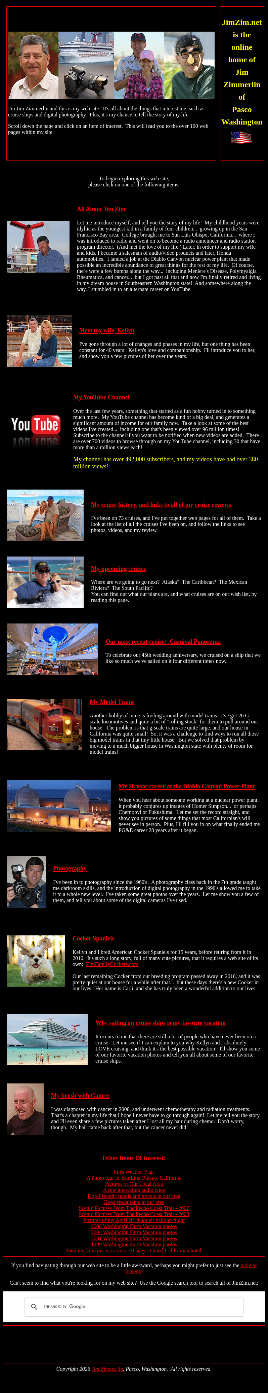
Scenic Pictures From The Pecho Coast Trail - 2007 (134, 1208)
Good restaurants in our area (133, 1202)
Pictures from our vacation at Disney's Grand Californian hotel (134, 1250)
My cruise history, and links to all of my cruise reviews (161, 504)
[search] (133, 1307)
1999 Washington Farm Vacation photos (134, 1244)
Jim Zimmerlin (107, 1369)
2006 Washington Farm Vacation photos (134, 1226)
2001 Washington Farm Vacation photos (134, 1238)
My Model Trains (112, 702)
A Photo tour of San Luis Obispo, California (134, 1178)
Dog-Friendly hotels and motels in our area (134, 1196)
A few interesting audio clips (134, 1190)
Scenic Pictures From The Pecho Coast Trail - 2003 (134, 1214)
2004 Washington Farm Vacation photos (134, 1232)
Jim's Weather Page (134, 1172)
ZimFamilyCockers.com (112, 964)
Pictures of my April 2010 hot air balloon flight (134, 1220)
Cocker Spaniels (93, 938)
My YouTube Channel (101, 397)
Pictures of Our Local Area (134, 1184)
